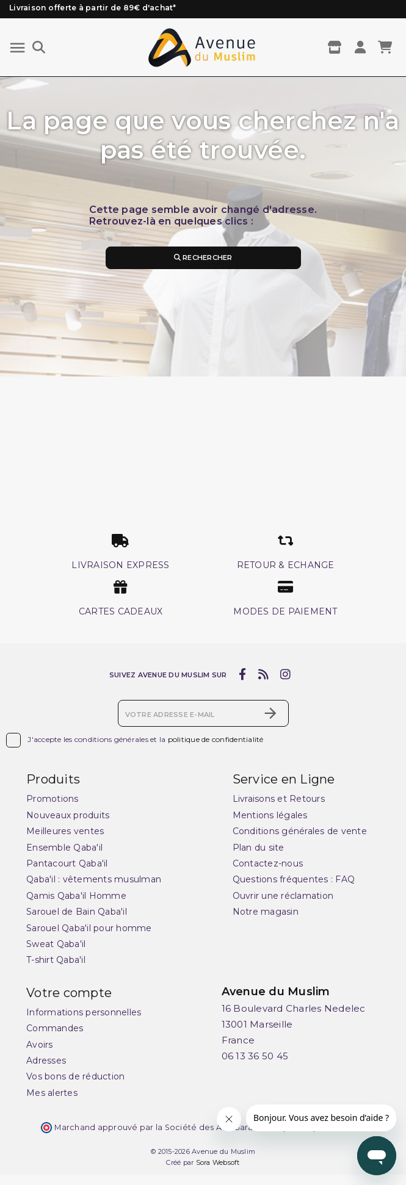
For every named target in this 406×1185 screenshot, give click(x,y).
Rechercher (203, 257)
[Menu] (17, 47)
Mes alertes (52, 1092)
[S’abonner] (270, 713)
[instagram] (286, 674)
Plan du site (259, 847)
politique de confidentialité (216, 739)
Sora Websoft (218, 1162)
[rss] (263, 674)
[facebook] (242, 674)
